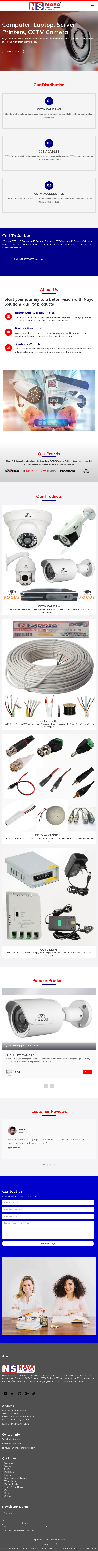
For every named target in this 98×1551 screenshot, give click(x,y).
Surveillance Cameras (26, 114)
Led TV (7, 1475)
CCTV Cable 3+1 (49, 1548)
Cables (7, 1466)
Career (7, 1490)
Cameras (8, 1463)
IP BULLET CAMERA (20, 1055)
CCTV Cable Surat (30, 1548)
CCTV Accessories (13, 198)
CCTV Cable (10, 156)
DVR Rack (9, 1472)
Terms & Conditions (13, 1487)
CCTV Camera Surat (10, 1548)
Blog (6, 1493)
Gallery (7, 1496)
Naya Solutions (58, 1539)
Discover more (13, 51)
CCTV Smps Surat (67, 1548)
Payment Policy (11, 1484)
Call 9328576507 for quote (30, 259)
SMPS (7, 1469)
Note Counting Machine (15, 1478)
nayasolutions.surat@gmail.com (20, 1448)
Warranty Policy (12, 1481)
